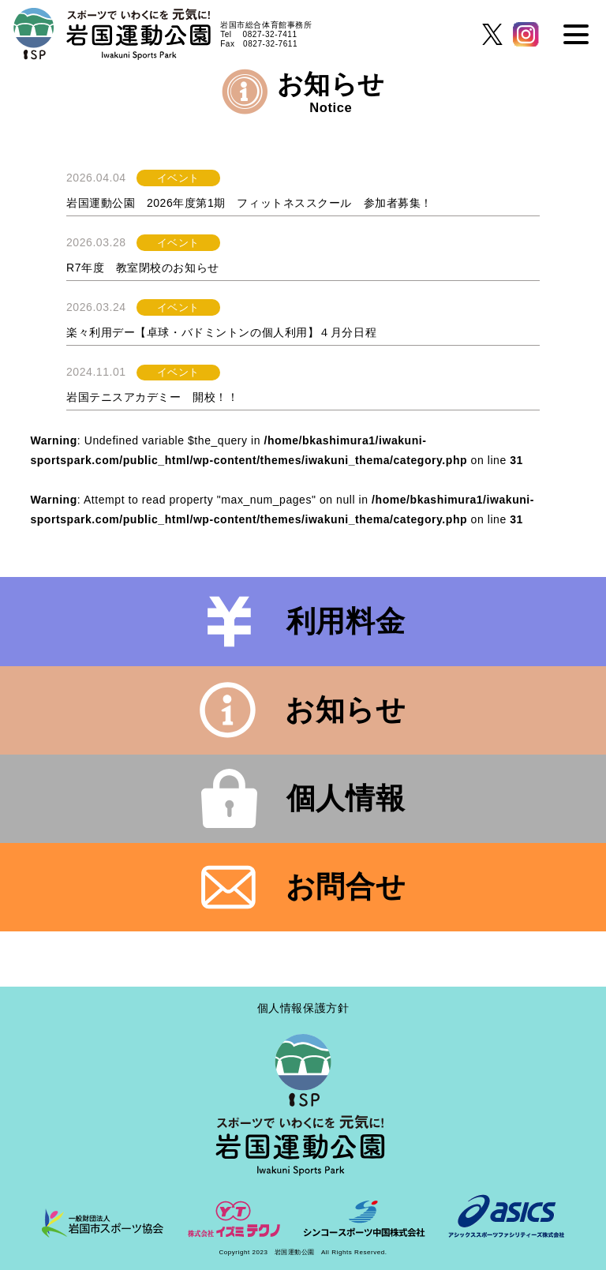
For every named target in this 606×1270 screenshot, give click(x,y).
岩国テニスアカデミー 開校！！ (152, 397)
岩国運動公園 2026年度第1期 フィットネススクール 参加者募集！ (249, 203)
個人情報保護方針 (303, 1008)
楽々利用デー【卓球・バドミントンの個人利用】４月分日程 (221, 332)
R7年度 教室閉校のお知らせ (142, 267)
